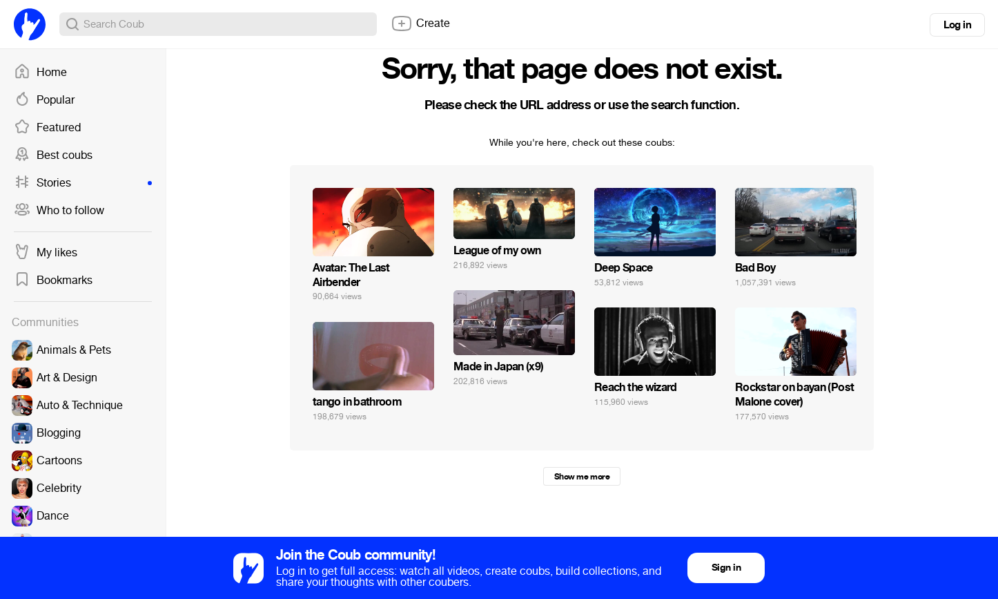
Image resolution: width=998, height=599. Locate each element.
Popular (44, 100)
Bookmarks (53, 280)
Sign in (726, 567)
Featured (47, 127)
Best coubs (53, 155)
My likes (45, 253)
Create (420, 23)
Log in (957, 25)
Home (40, 72)
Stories (83, 183)
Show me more (581, 476)
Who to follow (59, 210)
